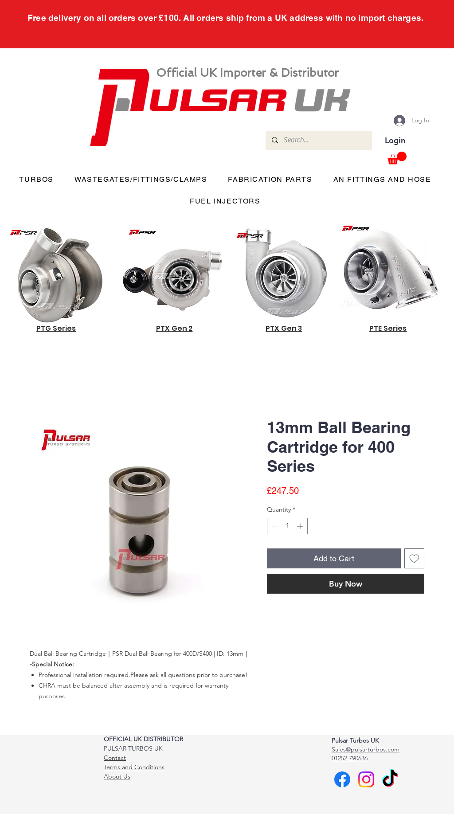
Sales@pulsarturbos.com (365, 749)
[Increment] (300, 526)
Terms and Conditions (134, 767)
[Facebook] (342, 779)
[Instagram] (366, 779)
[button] (397, 158)
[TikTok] (390, 779)
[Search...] (318, 140)
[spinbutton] (287, 526)
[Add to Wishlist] (414, 558)
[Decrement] (273, 526)
